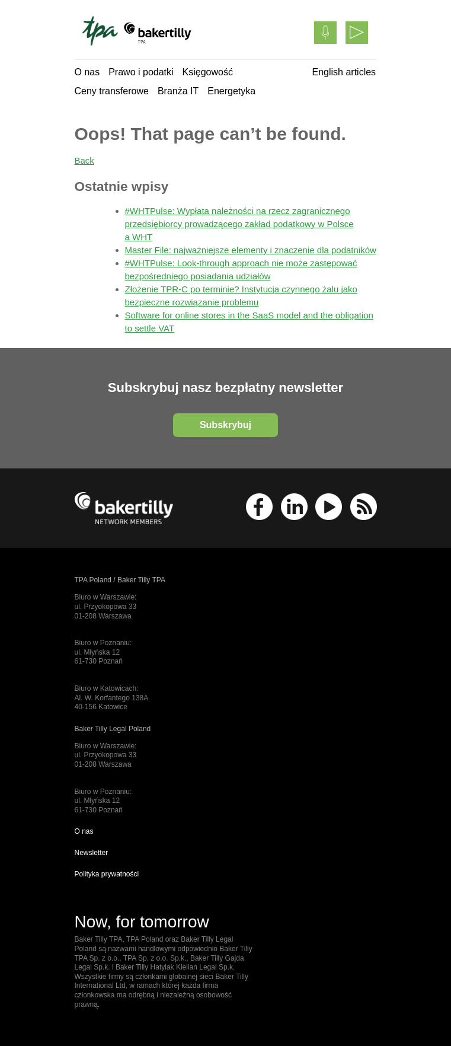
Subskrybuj (225, 425)
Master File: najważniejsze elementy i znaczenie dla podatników (250, 250)
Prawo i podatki (140, 72)
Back (84, 160)
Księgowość (208, 72)
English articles (344, 72)
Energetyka (231, 91)
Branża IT (178, 91)
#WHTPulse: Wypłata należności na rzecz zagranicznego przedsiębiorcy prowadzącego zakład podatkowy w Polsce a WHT (239, 224)
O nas (87, 72)
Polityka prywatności (107, 874)
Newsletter (91, 853)
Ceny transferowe (112, 91)
